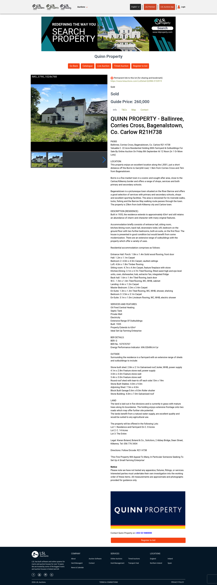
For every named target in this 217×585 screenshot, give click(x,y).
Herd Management (117, 563)
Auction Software (95, 559)
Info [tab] (115, 109)
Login (183, 7)
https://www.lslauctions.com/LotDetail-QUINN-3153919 (136, 81)
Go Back (74, 66)
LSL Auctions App (167, 7)
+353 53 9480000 (143, 533)
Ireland (170, 559)
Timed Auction (121, 66)
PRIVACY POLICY (177, 582)
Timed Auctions (134, 559)
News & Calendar (77, 568)
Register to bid (140, 66)
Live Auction (103, 66)
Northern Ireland (156, 563)
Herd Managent (76, 563)
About (73, 559)
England (153, 559)
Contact (92, 563)
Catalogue (88, 66)
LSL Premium (150, 7)
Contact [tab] (144, 109)
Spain (170, 563)
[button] (135, 7)
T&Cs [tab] (124, 109)
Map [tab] (133, 109)
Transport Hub (133, 563)
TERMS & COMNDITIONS (108, 582)
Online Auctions (116, 559)
